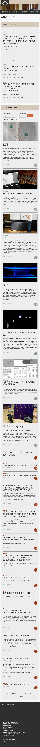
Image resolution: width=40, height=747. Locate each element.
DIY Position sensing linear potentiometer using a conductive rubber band (17, 557)
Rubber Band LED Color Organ (19, 475)
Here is (4, 498)
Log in (13, 60)
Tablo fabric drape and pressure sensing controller (19, 538)
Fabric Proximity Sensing (16, 636)
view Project (8, 164)
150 (35, 693)
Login (4, 741)
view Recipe (7, 457)
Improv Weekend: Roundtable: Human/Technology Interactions (19, 86)
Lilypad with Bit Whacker (16, 685)
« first (7, 693)
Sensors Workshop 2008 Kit (17, 593)
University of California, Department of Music (14, 732)
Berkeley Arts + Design (8, 735)
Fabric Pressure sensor (16, 577)
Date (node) (23, 113)
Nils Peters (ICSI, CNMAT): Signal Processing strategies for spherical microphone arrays (20, 38)
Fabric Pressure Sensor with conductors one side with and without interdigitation (19, 514)
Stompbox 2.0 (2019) (13, 427)
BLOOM (6, 145)
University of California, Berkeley (11, 734)
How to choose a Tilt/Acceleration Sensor (16, 611)
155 (26, 695)
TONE (5, 237)
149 (30, 693)
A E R (5, 286)
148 (25, 693)
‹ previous (14, 693)
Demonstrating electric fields (20, 465)
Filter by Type (6, 113)
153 (16, 695)
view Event (7, 60)
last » (21, 696)
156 (31, 695)
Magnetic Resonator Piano (17, 193)
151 (6, 695)
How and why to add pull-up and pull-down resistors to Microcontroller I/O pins (18, 488)
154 (21, 695)
